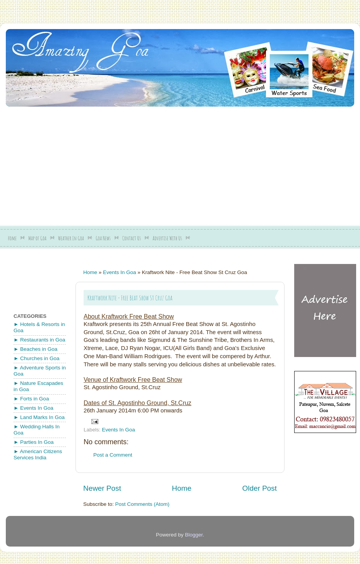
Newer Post (102, 488)
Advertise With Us (167, 238)
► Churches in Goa (36, 358)
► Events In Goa (33, 408)
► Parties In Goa (33, 442)
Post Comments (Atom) (142, 504)
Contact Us (131, 238)
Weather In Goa (71, 238)
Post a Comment (112, 455)
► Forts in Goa (31, 399)
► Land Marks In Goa (39, 417)
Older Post (259, 488)
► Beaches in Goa (35, 349)
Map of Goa (37, 238)
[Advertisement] (128, 163)
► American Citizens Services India (38, 454)
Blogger (194, 535)
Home (12, 238)
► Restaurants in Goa (39, 340)
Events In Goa (119, 272)
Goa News (103, 238)
